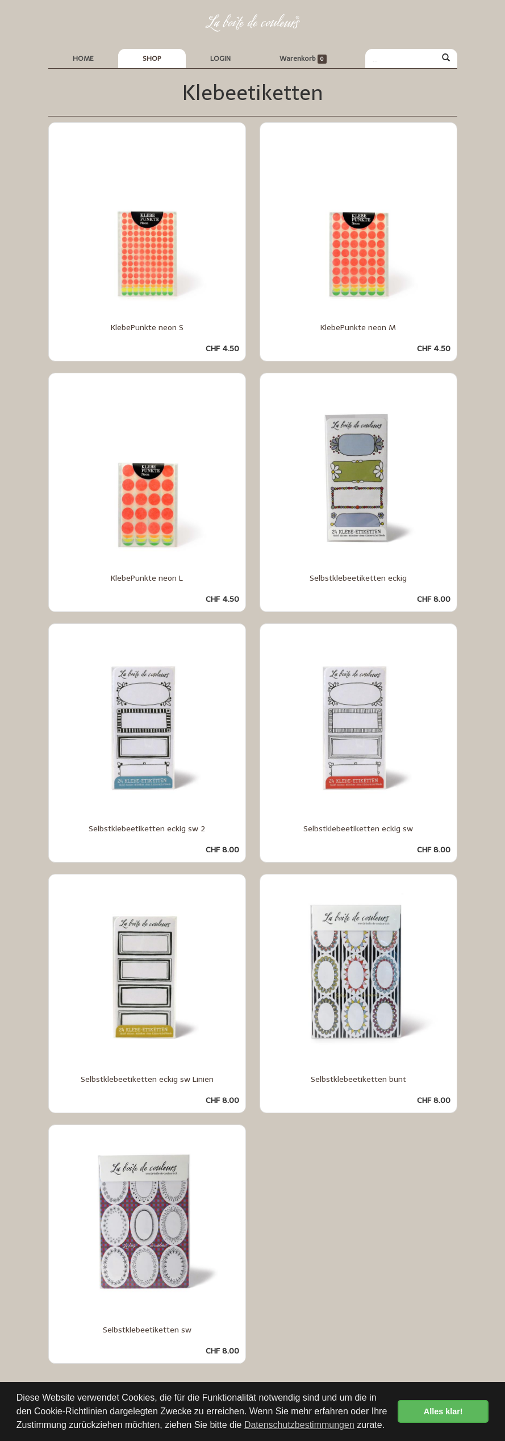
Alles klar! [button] (443, 1411)
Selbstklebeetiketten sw (147, 1330)
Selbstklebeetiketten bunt (358, 1079)
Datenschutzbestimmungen (299, 1425)
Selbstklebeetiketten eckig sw (358, 829)
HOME (83, 59)
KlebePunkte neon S (147, 327)
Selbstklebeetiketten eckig (358, 578)
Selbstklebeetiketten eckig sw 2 (147, 829)
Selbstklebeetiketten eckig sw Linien (147, 1079)
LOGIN (220, 59)
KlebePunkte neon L (147, 578)
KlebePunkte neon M (358, 327)
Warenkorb (303, 59)
